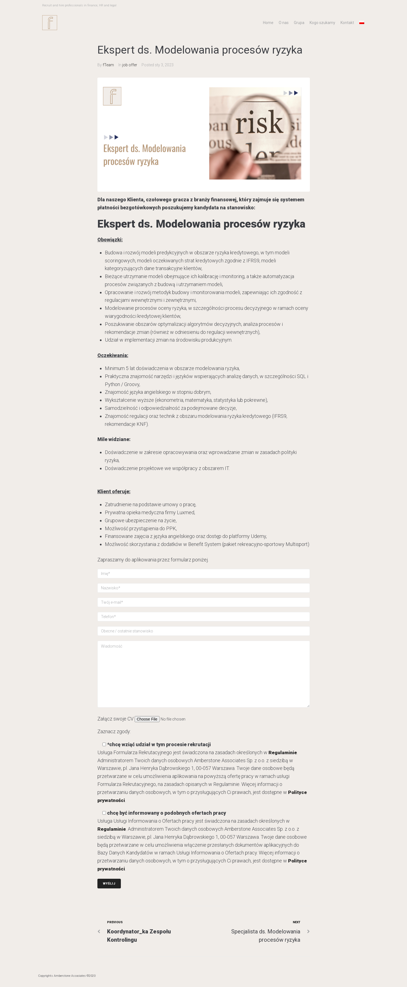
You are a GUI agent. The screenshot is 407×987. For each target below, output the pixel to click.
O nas (284, 22)
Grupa (299, 22)
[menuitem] (361, 22)
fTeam (108, 65)
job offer (129, 65)
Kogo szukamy (322, 22)
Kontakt (347, 22)
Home (268, 22)
